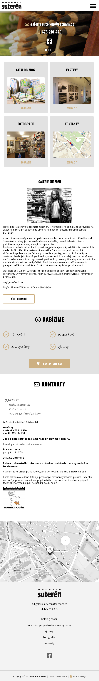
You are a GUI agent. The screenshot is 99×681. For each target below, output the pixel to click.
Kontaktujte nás (52, 362)
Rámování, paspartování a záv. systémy (49, 623)
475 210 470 (52, 32)
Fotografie (49, 636)
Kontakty (49, 642)
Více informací (19, 298)
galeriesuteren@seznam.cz (52, 24)
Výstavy (49, 630)
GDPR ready (79, 675)
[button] (46, 50)
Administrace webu (58, 675)
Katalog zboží (49, 617)
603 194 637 (18, 432)
